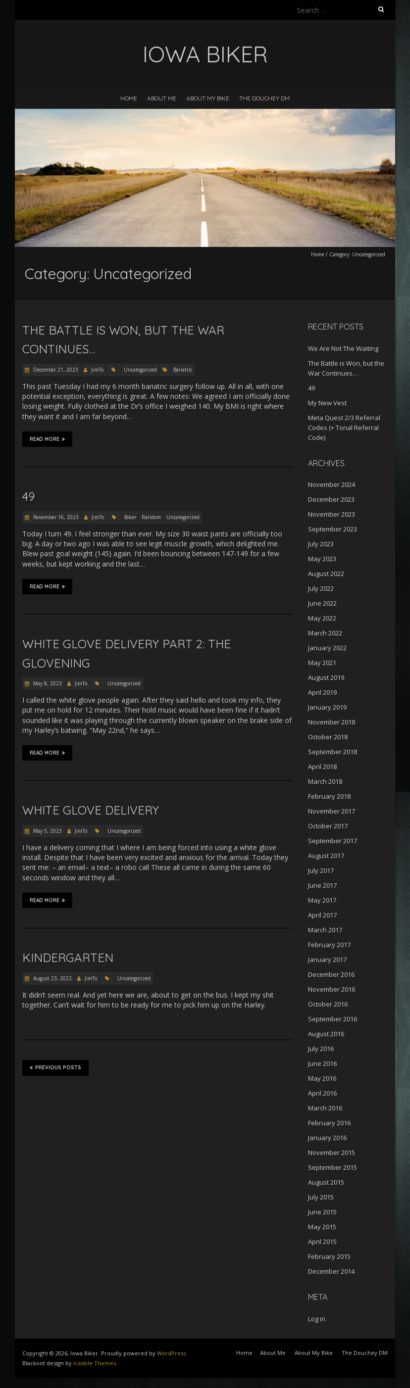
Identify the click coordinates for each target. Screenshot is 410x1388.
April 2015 (322, 1241)
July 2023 (321, 543)
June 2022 (322, 603)
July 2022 (321, 588)
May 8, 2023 (47, 683)
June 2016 (322, 1063)
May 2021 (322, 662)
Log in (316, 1318)
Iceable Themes (94, 1363)
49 (28, 496)
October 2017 (328, 825)
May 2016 (322, 1078)
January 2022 (327, 647)
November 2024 (331, 484)
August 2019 (326, 677)
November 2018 (331, 722)
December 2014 (331, 1271)
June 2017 (322, 885)
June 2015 (322, 1211)
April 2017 (322, 914)
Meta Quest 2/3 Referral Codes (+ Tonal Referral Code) (344, 427)
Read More (47, 439)
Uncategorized (140, 369)
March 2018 (325, 781)
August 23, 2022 (52, 978)
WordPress (171, 1353)
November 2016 (331, 989)
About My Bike (207, 98)
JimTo (97, 369)
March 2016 (325, 1107)
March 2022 (325, 632)
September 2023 (332, 529)
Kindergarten (67, 957)
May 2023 (322, 558)
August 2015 (326, 1182)
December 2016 (331, 974)
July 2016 (321, 1048)
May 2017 (322, 900)
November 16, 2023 (55, 517)
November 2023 (331, 514)
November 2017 (331, 811)
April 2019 (322, 692)
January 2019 (327, 707)
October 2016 (328, 1004)
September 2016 (332, 1018)
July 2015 (321, 1197)
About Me (161, 98)
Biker (130, 517)
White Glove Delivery (90, 810)
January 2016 (327, 1137)
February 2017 (329, 944)
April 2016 (322, 1093)
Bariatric (182, 369)
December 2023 (331, 499)
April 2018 (322, 766)
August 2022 (326, 573)
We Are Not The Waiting (343, 348)
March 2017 (325, 929)
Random (151, 517)
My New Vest (327, 402)
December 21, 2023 (55, 369)
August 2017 (326, 855)
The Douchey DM (264, 98)
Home (128, 98)
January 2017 (327, 959)
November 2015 (331, 1152)
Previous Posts (55, 1067)
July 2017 (321, 870)
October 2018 (328, 736)
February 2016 (329, 1122)
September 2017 (332, 840)
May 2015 (322, 1226)
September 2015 (332, 1167)
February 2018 (329, 796)
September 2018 (332, 751)
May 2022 (322, 618)
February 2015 (329, 1256)
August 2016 (326, 1033)
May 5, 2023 (47, 830)
